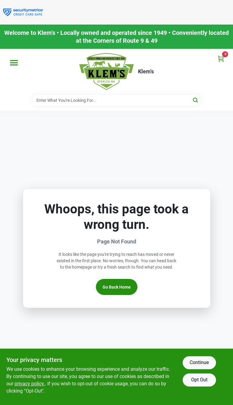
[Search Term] (116, 100)
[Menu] (14, 63)
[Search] (195, 100)
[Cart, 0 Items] (221, 58)
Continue (199, 362)
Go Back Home (117, 287)
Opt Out (199, 380)
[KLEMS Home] (106, 71)
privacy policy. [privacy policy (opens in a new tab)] (30, 384)
